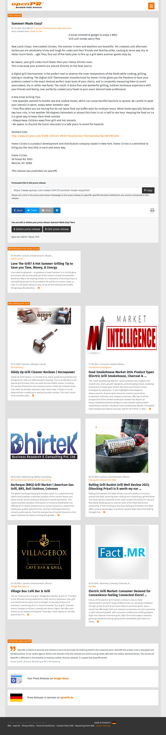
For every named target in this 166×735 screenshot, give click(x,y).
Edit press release (57, 229)
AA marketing (17, 367)
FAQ (9, 725)
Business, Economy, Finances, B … (115, 583)
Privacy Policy (28, 725)
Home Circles (36, 31)
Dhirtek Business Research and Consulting (31, 480)
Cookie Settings (103, 725)
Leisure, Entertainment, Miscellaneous (53, 28)
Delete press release (27, 229)
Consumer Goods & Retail (112, 364)
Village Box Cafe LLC (20, 586)
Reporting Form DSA (84, 725)
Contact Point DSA (65, 725)
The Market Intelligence (100, 367)
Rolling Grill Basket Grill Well (102, 480)
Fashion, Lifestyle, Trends (34, 364)
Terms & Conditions (45, 725)
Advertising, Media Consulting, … (37, 477)
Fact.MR (92, 586)
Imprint (16, 725)
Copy (148, 190)
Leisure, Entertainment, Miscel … (37, 255)
